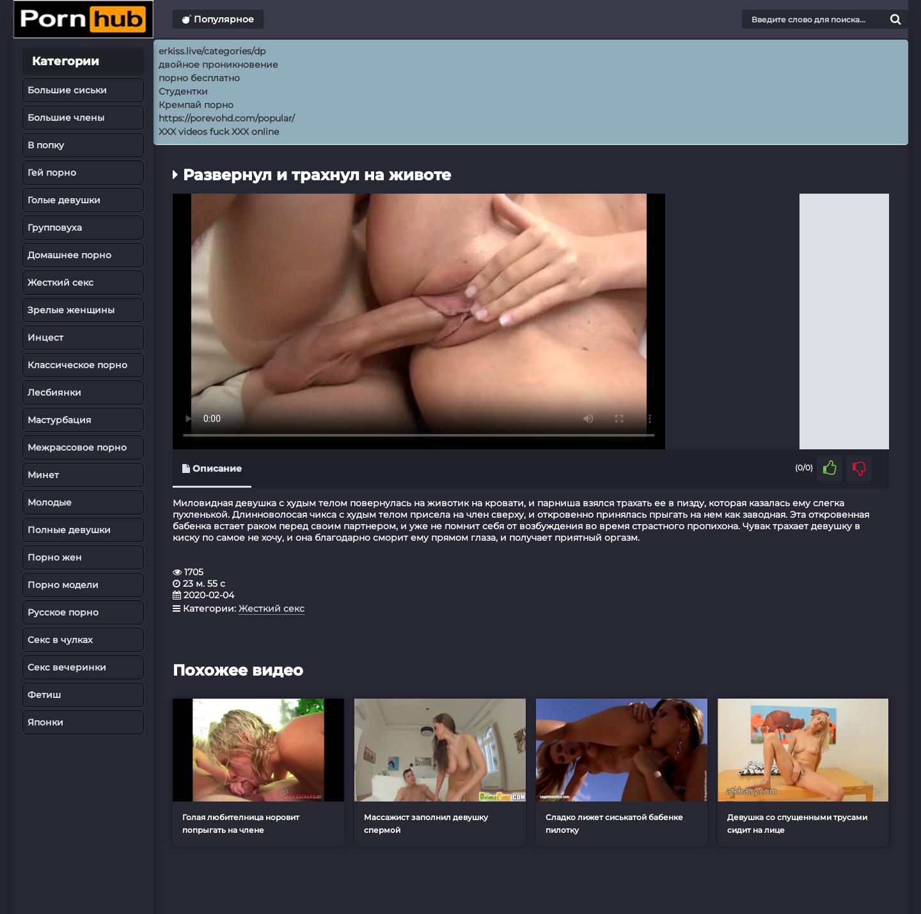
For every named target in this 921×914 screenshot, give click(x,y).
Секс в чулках (60, 640)
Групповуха (55, 227)
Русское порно (63, 612)
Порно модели (63, 585)
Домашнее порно (69, 255)
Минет (43, 475)
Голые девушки (64, 200)
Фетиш (44, 695)
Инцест (45, 337)
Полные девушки (69, 530)
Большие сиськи (67, 90)
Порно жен (55, 557)
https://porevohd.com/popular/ (227, 118)
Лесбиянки (54, 392)
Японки (45, 722)
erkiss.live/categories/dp (212, 51)
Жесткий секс (60, 282)
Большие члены (66, 117)
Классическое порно (77, 365)
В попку (46, 145)
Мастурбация (59, 420)
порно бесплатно (199, 78)
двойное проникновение (218, 64)
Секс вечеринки (67, 667)
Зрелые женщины (71, 310)
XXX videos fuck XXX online (219, 131)
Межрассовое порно (77, 447)
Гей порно (52, 172)
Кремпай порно (196, 105)
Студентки (183, 91)
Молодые (50, 502)
